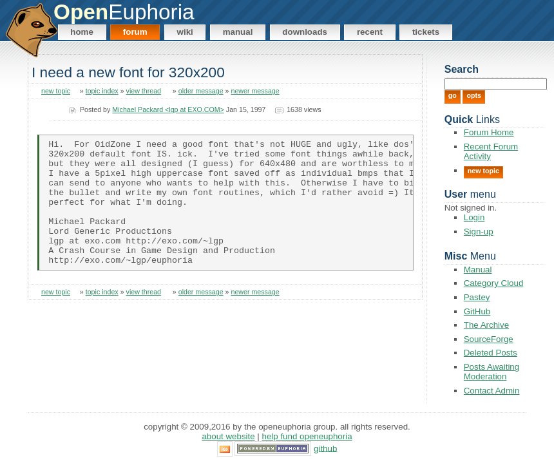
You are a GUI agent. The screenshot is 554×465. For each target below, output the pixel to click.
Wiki (185, 32)
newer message (255, 91)
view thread (144, 91)
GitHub (477, 311)
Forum (135, 32)
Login (474, 217)
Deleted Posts (490, 352)
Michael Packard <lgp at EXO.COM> (168, 109)
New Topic (483, 171)
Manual (238, 32)
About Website (228, 436)
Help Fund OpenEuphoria (307, 436)
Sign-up (478, 231)
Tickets (425, 32)
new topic (55, 91)
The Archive (486, 325)
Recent (370, 32)
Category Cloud (494, 283)
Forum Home (489, 132)
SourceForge (488, 339)
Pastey (477, 297)
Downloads (304, 32)
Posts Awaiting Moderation (491, 371)
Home (81, 32)
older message (201, 91)
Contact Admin (492, 390)
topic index (102, 91)
